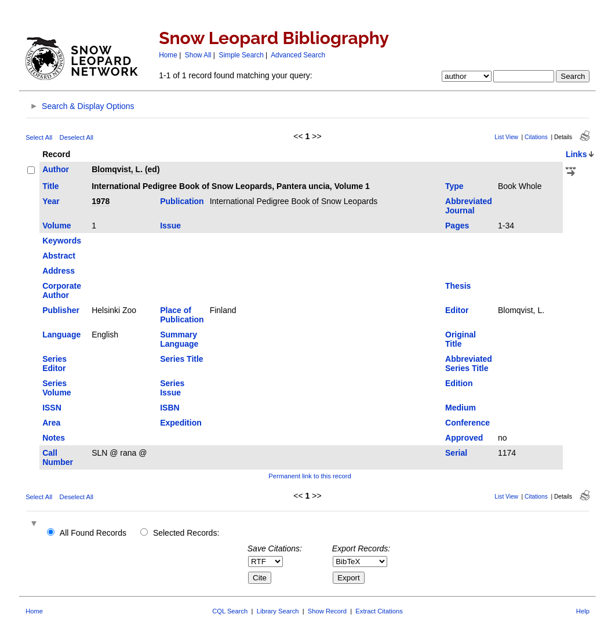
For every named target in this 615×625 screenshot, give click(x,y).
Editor (456, 310)
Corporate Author (61, 290)
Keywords (61, 240)
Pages (457, 225)
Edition (458, 383)
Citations (536, 137)
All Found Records (93, 532)
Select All (39, 137)
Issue (170, 225)
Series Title (181, 359)
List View (506, 137)
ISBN (169, 407)
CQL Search (230, 611)
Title (50, 186)
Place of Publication (181, 315)
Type (454, 186)
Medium (460, 407)
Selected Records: (186, 532)
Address (58, 270)
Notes (53, 437)
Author (55, 169)
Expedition (181, 422)
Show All (198, 55)
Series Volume (56, 388)
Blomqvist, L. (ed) (125, 169)
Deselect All (76, 137)
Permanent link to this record (309, 476)
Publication (181, 201)
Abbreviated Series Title (468, 363)
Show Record (327, 611)
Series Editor (54, 363)
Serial (456, 452)
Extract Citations (378, 611)
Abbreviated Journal (468, 206)
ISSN (51, 407)
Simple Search (241, 55)
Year (51, 201)
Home (168, 55)
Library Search (278, 611)
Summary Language (179, 339)
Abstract (58, 255)
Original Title (460, 339)
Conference (467, 422)
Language (61, 334)
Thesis (458, 285)
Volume (56, 225)
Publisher (60, 310)
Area (51, 422)
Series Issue (172, 388)
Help (582, 611)
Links (576, 154)
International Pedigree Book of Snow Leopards (294, 201)
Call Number (57, 457)
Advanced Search (298, 55)
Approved (464, 437)
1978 (101, 201)
